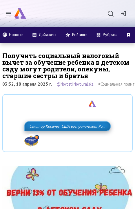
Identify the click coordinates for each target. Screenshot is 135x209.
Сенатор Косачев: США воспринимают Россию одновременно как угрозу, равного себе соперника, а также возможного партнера (65, 139)
